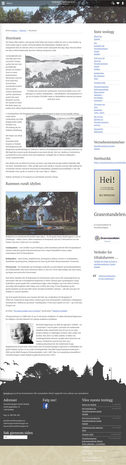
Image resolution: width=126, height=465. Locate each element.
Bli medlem (118, 3)
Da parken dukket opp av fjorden (27, 311)
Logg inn (122, 3)
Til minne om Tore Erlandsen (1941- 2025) (99, 108)
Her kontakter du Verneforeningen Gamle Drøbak (101, 48)
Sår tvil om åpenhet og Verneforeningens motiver (101, 120)
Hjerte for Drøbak (98, 37)
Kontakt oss (8, 393)
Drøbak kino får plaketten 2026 (99, 76)
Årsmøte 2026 (99, 82)
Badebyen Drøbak (60, 311)
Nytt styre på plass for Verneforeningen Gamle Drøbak (101, 63)
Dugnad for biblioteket (98, 130)
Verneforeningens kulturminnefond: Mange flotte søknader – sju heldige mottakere (101, 93)
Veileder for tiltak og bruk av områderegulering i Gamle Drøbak (105, 264)
